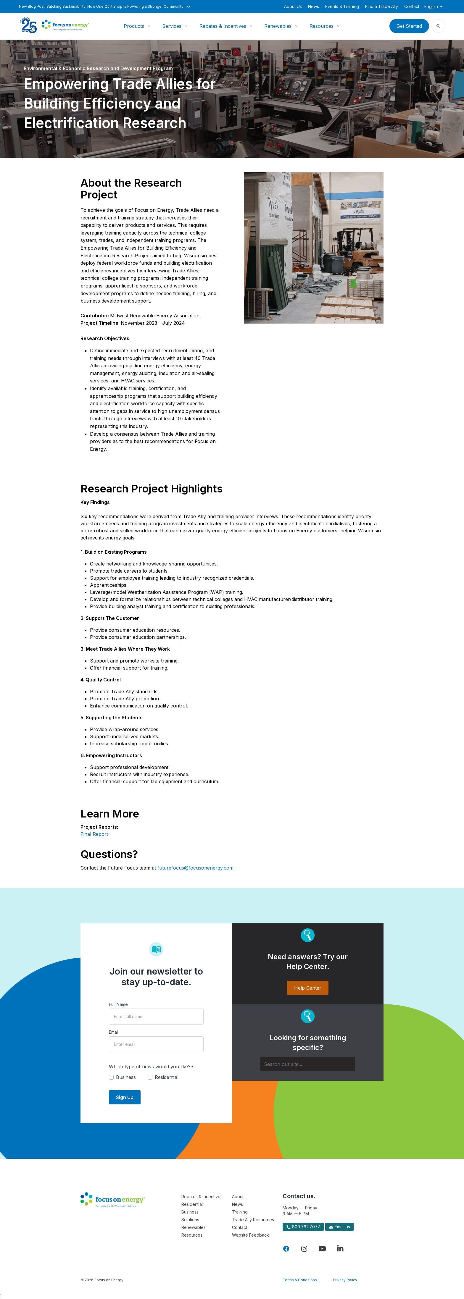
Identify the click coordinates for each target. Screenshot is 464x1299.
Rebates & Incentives (222, 26)
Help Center (307, 988)
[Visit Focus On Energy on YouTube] (322, 1248)
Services (171, 26)
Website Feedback (250, 1234)
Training (240, 1211)
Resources (322, 26)
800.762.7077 (303, 1226)
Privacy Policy (345, 1280)
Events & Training (342, 6)
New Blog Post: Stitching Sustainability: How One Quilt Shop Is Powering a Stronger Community (104, 6)
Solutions (190, 1219)
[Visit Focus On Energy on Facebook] (286, 1248)
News (313, 6)
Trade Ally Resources (253, 1219)
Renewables (277, 26)
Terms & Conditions (300, 1280)
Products (134, 26)
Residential (192, 1204)
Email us (339, 1226)
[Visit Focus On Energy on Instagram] (304, 1248)
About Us (293, 6)
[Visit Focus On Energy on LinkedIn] (340, 1248)
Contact (411, 6)
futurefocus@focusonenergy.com (195, 868)
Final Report (94, 834)
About (238, 1196)
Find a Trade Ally (381, 6)
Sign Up (124, 1097)
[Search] (307, 1064)
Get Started (409, 26)
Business (190, 1211)
